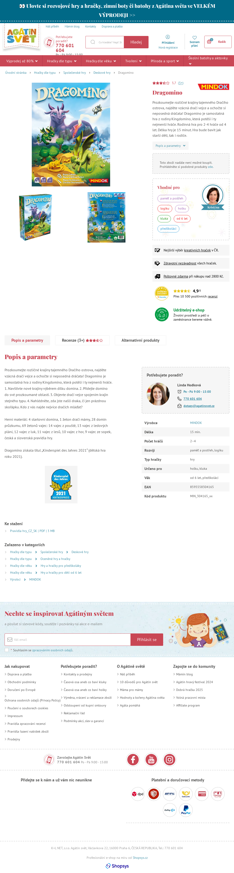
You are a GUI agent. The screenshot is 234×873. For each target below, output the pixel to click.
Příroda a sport (165, 60)
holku (182, 208)
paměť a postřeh (171, 198)
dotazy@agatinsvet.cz (198, 406)
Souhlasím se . (42, 650)
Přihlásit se (147, 639)
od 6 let (182, 218)
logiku (164, 208)
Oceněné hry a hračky (55, 559)
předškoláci (168, 228)
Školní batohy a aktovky (207, 60)
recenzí (213, 296)
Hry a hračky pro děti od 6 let (61, 572)
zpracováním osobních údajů (52, 650)
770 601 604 (65, 48)
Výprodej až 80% (22, 60)
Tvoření (133, 60)
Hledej (136, 42)
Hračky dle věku (101, 60)
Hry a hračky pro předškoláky (61, 566)
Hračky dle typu (62, 60)
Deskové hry (102, 73)
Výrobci (15, 579)
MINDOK (35, 579)
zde (210, 167)
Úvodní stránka (16, 73)
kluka (164, 218)
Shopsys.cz (140, 858)
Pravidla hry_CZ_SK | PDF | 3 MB (32, 531)
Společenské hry (74, 73)
